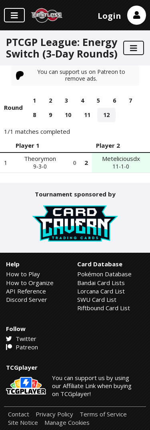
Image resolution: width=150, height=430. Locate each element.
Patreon (22, 347)
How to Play (23, 274)
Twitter (21, 339)
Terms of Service (103, 414)
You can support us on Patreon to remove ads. (71, 75)
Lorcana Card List (101, 291)
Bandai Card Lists (101, 283)
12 (106, 115)
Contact (18, 414)
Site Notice (23, 422)
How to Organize (30, 283)
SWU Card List (96, 299)
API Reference (26, 291)
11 (87, 115)
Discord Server (26, 299)
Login (109, 15)
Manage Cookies (67, 422)
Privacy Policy (54, 414)
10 (68, 115)
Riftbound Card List (103, 308)
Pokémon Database (104, 274)
